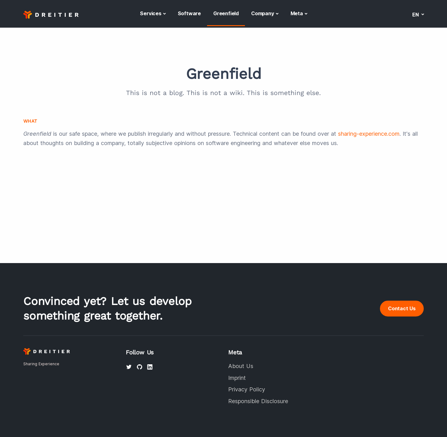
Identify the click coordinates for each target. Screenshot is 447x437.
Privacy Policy (246, 389)
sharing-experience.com (369, 133)
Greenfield (226, 13)
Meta (297, 13)
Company (262, 13)
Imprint (237, 378)
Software (189, 13)
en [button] (416, 14)
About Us (240, 366)
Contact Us (402, 308)
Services (150, 13)
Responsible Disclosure (258, 401)
